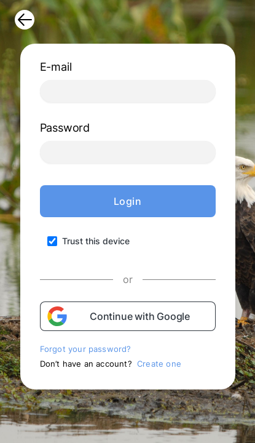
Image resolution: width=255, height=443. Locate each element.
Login (128, 201)
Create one (159, 364)
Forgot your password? (85, 349)
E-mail (56, 66)
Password (65, 127)
